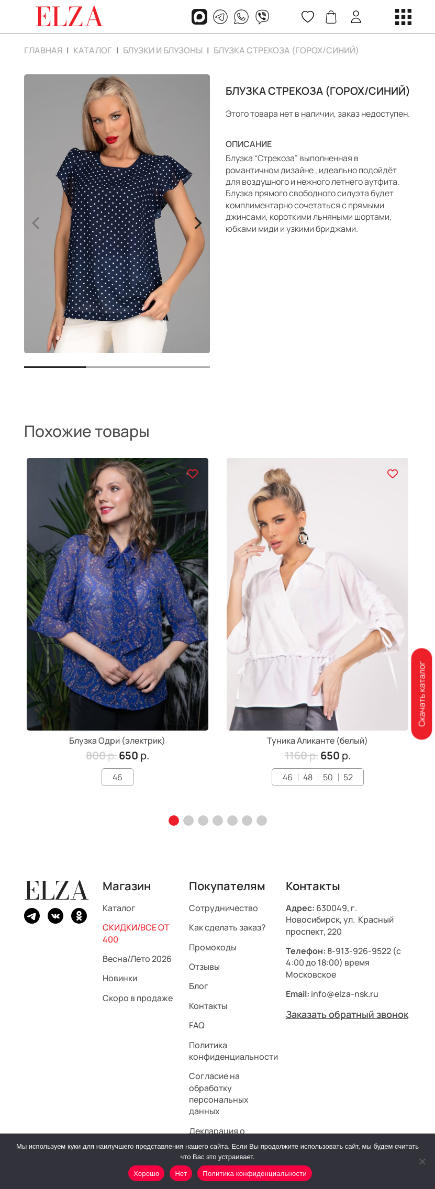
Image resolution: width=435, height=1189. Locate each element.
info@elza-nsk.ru (344, 994)
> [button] (198, 221)
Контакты (208, 1006)
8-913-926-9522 (359, 951)
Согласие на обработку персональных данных (219, 1094)
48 (308, 777)
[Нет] (422, 1161)
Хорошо (146, 1173)
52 (348, 777)
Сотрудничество (223, 908)
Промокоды (213, 947)
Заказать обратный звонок (347, 1014)
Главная (43, 50)
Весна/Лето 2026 (137, 958)
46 (117, 777)
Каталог (92, 50)
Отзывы (204, 966)
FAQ (197, 1025)
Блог (198, 986)
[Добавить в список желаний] (192, 474)
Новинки (120, 978)
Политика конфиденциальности (233, 1050)
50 (328, 777)
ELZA (56, 890)
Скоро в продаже (138, 998)
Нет (181, 1173)
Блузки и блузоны (163, 50)
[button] (174, 820)
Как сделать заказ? (227, 927)
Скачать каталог (421, 694)
